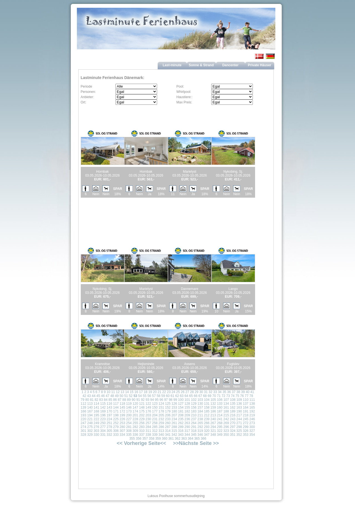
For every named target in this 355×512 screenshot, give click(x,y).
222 (96, 419)
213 (213, 415)
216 (232, 415)
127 (180, 404)
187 (219, 411)
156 (194, 407)
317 (187, 431)
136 (239, 404)
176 (148, 411)
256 (142, 423)
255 (135, 423)
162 (232, 407)
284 (148, 427)
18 (145, 392)
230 (148, 419)
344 (187, 435)
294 (213, 427)
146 (129, 407)
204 (155, 415)
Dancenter (230, 65)
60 (168, 396)
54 (140, 396)
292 (200, 427)
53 (135, 396)
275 (90, 427)
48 (112, 396)
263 (187, 423)
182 (187, 411)
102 (194, 400)
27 (187, 392)
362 (177, 438)
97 (166, 400)
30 (201, 392)
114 (96, 404)
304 (103, 431)
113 (90, 404)
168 (96, 411)
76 (242, 396)
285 (155, 427)
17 (141, 392)
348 (213, 435)
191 (245, 411)
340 (161, 435)
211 (200, 415)
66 (195, 396)
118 (122, 404)
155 (187, 407)
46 (103, 396)
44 (93, 396)
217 (239, 415)
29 (196, 392)
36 (229, 392)
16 (136, 392)
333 (116, 435)
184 (200, 411)
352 (239, 435)
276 (96, 427)
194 (90, 415)
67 (200, 396)
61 (172, 396)
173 (129, 411)
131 (207, 404)
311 (148, 431)
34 (219, 392)
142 (103, 407)
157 (200, 407)
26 (182, 392)
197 (109, 415)
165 (252, 407)
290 (187, 427)
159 (213, 407)
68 (205, 396)
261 (174, 423)
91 (138, 400)
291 (194, 427)
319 (200, 431)
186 (213, 411)
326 (245, 431)
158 (207, 407)
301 (83, 431)
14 (127, 392)
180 (174, 411)
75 (237, 396)
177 (155, 411)
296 (226, 427)
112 (83, 404)
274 (83, 427)
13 (122, 392)
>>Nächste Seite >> (196, 443)
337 (142, 435)
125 (167, 404)
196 (103, 415)
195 (96, 415)
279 (116, 427)
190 (239, 411)
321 (213, 431)
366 (203, 438)
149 (148, 407)
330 (96, 435)
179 (167, 411)
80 (87, 400)
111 (252, 400)
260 (167, 423)
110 (245, 400)
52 (130, 396)
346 (200, 435)
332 (109, 435)
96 (161, 400)
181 (180, 411)
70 (214, 396)
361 (171, 438)
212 (207, 415)
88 (124, 400)
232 (161, 419)
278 (109, 427)
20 (155, 392)
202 (142, 415)
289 (180, 427)
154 (180, 407)
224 (109, 419)
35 (224, 392)
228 (135, 419)
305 (109, 431)
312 (155, 431)
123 (155, 404)
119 (129, 404)
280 (122, 427)
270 (232, 423)
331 (103, 435)
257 (148, 423)
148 (142, 407)
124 (161, 404)
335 (129, 435)
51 (126, 396)
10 (108, 392)
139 (83, 407)
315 (174, 431)
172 (122, 411)
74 (233, 396)
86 (115, 400)
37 (233, 392)
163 (239, 407)
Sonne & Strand (201, 65)
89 (129, 400)
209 (187, 415)
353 (245, 435)
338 (148, 435)
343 (180, 435)
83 (101, 400)
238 (200, 419)
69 (209, 396)
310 (142, 431)
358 (151, 438)
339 (155, 435)
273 (252, 423)
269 (226, 423)
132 (213, 404)
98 (170, 400)
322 (219, 431)
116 (109, 404)
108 (232, 400)
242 (226, 419)
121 (142, 404)
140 (90, 407)
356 (138, 438)
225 (116, 419)
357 (145, 438)
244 (239, 419)
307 (122, 431)
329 (90, 435)
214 (219, 415)
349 (219, 435)
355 (132, 438)
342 (174, 435)
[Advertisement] (146, 216)
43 (89, 396)
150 (155, 407)
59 (163, 396)
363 (184, 438)
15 (132, 392)
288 (174, 427)
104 (207, 400)
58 (158, 396)
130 (200, 404)
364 (190, 438)
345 (194, 435)
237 (194, 419)
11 (113, 392)
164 (245, 407)
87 (119, 400)
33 (215, 392)
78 (251, 396)
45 (98, 396)
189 (232, 411)
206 (167, 415)
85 (110, 400)
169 (103, 411)
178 (161, 411)
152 (167, 407)
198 (116, 415)
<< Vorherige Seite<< (141, 443)
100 (180, 400)
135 (232, 404)
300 (252, 427)
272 (245, 423)
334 (122, 435)
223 (103, 419)
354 (252, 435)
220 (83, 419)
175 (142, 411)
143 (109, 407)
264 (194, 423)
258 (155, 423)
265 (200, 423)
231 (155, 419)
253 (122, 423)
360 (164, 438)
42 (84, 396)
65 (191, 396)
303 (96, 431)
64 (186, 396)
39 (243, 392)
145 (122, 407)
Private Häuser (259, 65)
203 (148, 415)
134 (226, 404)
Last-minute (172, 65)
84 (105, 400)
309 (135, 431)
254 (129, 423)
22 (164, 392)
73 (228, 396)
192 (252, 411)
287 (167, 427)
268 (219, 423)
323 (226, 431)
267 (213, 423)
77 (246, 396)
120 (135, 404)
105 (213, 400)
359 (158, 438)
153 (174, 407)
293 (207, 427)
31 (206, 392)
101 (187, 400)
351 (232, 435)
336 (135, 435)
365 (197, 438)
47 (107, 396)
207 (174, 415)
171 (116, 411)
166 (83, 411)
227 (129, 419)
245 (245, 419)
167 (90, 411)
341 (167, 435)
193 (83, 415)
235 (180, 419)
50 (121, 396)
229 (142, 419)
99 (175, 400)
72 (223, 396)
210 (194, 415)
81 (92, 400)
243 (232, 419)
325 (239, 431)
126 (174, 404)
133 (219, 404)
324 (232, 431)
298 (239, 427)
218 (245, 415)
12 (117, 392)
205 (161, 415)
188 (226, 411)
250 (103, 423)
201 (135, 415)
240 (213, 419)
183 (194, 411)
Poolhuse (166, 496)
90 (133, 400)
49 (117, 396)
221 (90, 419)
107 (226, 400)
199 (122, 415)
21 (159, 392)
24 (173, 392)
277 (103, 427)
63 (181, 396)
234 (174, 419)
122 (148, 404)
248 (90, 423)
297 (232, 427)
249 (96, 423)
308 (129, 431)
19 (150, 392)
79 (82, 400)
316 (180, 431)
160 (219, 407)
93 (147, 400)
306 (116, 431)
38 (238, 392)
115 (103, 404)
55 (144, 396)
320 (207, 431)
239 (207, 419)
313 (161, 431)
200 (129, 415)
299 (245, 427)
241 (219, 419)
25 (178, 392)
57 (154, 396)
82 (96, 400)
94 (152, 400)
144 (116, 407)
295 (219, 427)
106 (220, 400)
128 (187, 404)
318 (194, 431)
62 (177, 396)
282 (135, 427)
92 (143, 400)
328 (83, 435)
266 (207, 423)
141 (96, 407)
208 (180, 415)
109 (239, 400)
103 (200, 400)
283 (142, 427)
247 (83, 423)
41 (252, 392)
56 (149, 396)
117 (116, 404)
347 (207, 435)
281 (129, 427)
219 (252, 415)
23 (168, 392)
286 (161, 427)
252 (116, 423)
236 (187, 419)
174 (135, 411)
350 (226, 435)
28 (192, 392)
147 (135, 407)
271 (239, 423)
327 (252, 431)
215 (226, 415)
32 (210, 392)
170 (109, 411)
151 (161, 407)
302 (90, 431)
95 (156, 400)
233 (167, 419)
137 (245, 404)
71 (219, 396)
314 (167, 431)
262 (180, 423)
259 (161, 423)
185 (207, 411)
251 (109, 423)
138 (252, 404)
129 (194, 404)
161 (226, 407)
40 (247, 392)
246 (252, 419)
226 (122, 419)
